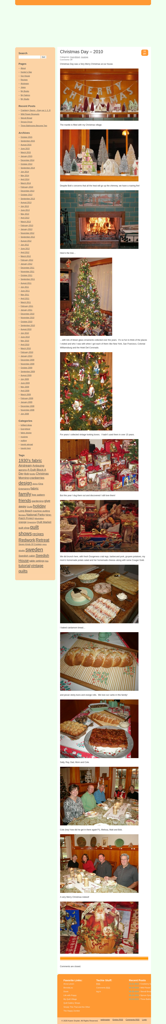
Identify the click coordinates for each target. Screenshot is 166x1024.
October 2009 (26, 368)
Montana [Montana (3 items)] (22, 515)
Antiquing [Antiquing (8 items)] (38, 465)
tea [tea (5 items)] (46, 561)
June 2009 (25, 383)
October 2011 (26, 275)
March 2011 (26, 302)
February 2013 (27, 225)
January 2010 (26, 356)
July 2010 (25, 333)
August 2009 (26, 375)
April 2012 (25, 252)
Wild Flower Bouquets (30, 114)
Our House (25, 76)
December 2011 (27, 268)
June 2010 (25, 337)
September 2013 (28, 199)
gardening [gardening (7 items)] (38, 500)
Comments (103, 988)
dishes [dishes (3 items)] (35, 484)
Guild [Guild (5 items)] (29, 506)
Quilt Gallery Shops (72, 1003)
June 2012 (25, 248)
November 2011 (27, 271)
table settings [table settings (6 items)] (37, 560)
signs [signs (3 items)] (44, 544)
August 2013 (26, 202)
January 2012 (26, 264)
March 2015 (26, 152)
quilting (24, 440)
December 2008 (27, 406)
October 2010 (26, 322)
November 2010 (27, 318)
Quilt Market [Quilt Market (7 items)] (44, 522)
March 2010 (26, 348)
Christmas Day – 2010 (81, 52)
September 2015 (28, 141)
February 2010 (27, 352)
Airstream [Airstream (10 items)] (25, 465)
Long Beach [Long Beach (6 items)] (25, 510)
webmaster (105, 1020)
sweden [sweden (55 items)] (34, 549)
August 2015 (26, 145)
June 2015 (25, 148)
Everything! (25, 429)
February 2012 (27, 260)
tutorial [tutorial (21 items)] (24, 565)
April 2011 (25, 298)
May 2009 (25, 387)
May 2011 (25, 295)
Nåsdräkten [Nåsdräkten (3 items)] (39, 518)
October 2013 (26, 195)
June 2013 (25, 210)
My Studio (25, 99)
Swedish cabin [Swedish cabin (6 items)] (27, 555)
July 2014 (25, 172)
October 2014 (26, 164)
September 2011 (28, 279)
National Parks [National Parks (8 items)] (35, 514)
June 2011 (25, 291)
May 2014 (25, 175)
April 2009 (25, 391)
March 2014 (26, 183)
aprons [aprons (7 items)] (23, 469)
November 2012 (27, 233)
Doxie (66, 991)
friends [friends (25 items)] (25, 500)
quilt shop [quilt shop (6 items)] (24, 527)
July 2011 (25, 287)
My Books (25, 91)
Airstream (25, 83)
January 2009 (26, 402)
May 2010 (25, 341)
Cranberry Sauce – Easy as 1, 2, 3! (36, 110)
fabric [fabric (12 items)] (34, 488)
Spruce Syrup (26, 122)
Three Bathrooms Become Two (34, 126)
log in (98, 991)
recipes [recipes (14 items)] (38, 534)
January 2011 (26, 310)
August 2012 (26, 241)
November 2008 (27, 410)
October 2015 (26, 137)
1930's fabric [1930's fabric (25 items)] (30, 460)
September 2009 (28, 371)
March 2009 (26, 394)
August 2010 (26, 329)
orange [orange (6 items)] (23, 522)
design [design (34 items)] (25, 483)
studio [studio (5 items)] (22, 550)
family (69, 958)
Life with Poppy (70, 995)
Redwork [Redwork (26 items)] (27, 540)
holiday (76, 958)
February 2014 (27, 187)
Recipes (24, 80)
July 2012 (25, 245)
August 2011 (26, 283)
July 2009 (25, 379)
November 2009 (27, 364)
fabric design (26, 433)
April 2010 (25, 344)
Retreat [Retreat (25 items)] (42, 540)
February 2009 (27, 398)
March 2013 (26, 222)
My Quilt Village (70, 999)
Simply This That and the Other (77, 1007)
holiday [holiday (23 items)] (39, 506)
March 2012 (26, 256)
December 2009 (27, 360)
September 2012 (28, 237)
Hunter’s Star (26, 72)
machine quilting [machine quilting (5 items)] (41, 511)
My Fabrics (25, 95)
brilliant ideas (26, 425)
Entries (118, 1020)
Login (144, 1020)
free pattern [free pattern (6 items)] (38, 494)
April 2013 (25, 218)
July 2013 (25, 206)
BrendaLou (68, 988)
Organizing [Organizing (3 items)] (31, 522)
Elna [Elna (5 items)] (40, 483)
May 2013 (25, 214)
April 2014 (25, 179)
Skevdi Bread (26, 118)
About (23, 68)
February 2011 (27, 306)
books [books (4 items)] (32, 474)
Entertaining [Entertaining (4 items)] (24, 489)
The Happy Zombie (72, 1011)
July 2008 (25, 414)
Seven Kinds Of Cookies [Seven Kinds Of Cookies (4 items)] (30, 544)
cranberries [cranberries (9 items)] (36, 477)
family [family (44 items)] (25, 494)
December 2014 (27, 160)
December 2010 (27, 314)
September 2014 (28, 168)
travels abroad (27, 444)
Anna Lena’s (69, 984)
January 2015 (26, 156)
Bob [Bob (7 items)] (26, 473)
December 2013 (27, 191)
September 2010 (28, 325)
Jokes (23, 87)
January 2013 (26, 229)
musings (24, 437)
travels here (26, 448)
